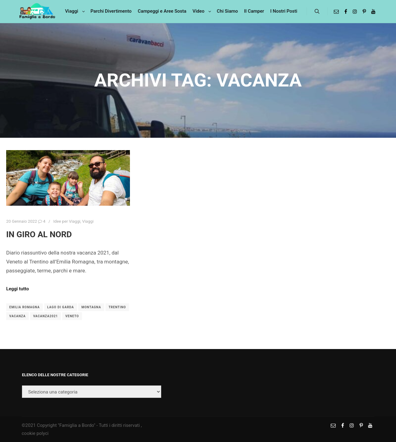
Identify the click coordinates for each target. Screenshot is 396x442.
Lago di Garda (60, 307)
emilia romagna (24, 307)
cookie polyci (35, 433)
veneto (72, 316)
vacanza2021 (45, 316)
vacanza (17, 316)
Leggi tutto (17, 289)
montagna (91, 307)
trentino (117, 307)
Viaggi (87, 221)
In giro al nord (39, 234)
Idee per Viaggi (66, 221)
